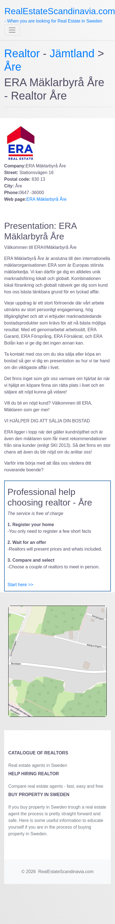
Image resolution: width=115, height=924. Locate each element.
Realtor (23, 53)
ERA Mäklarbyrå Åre (47, 199)
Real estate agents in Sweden (37, 765)
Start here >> (20, 584)
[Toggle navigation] (12, 30)
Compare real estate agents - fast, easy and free (55, 786)
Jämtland (72, 53)
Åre (12, 67)
